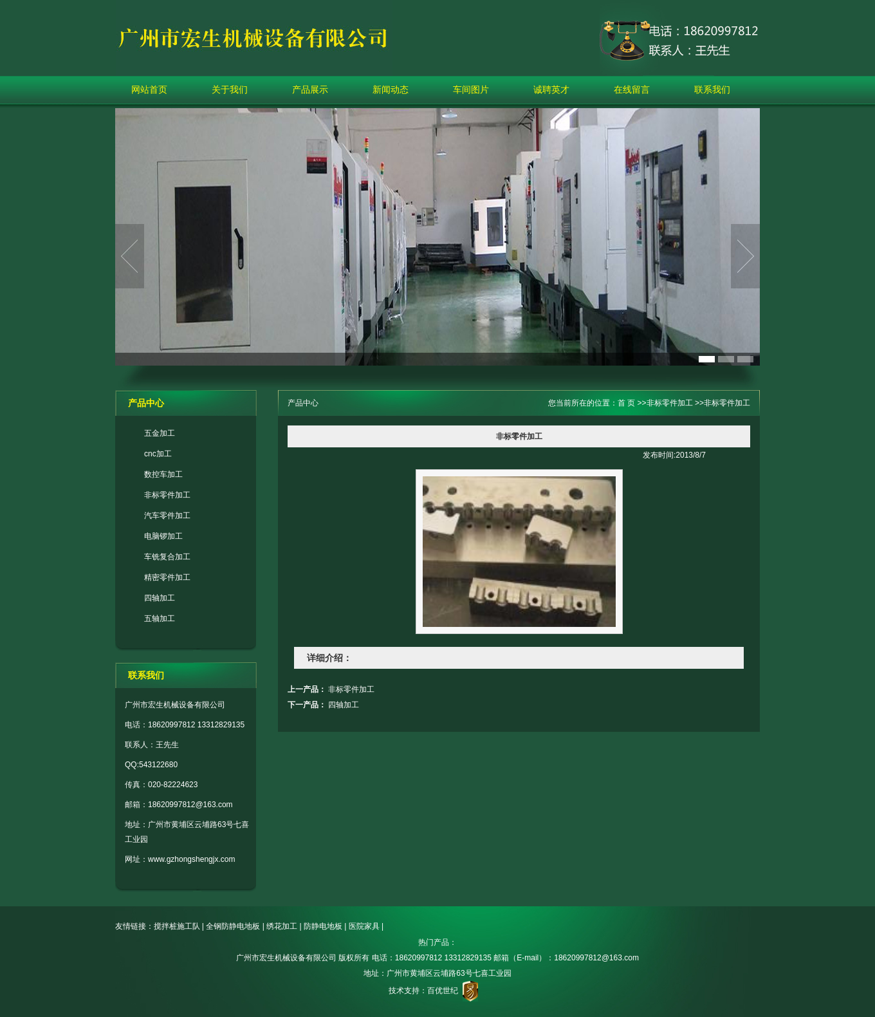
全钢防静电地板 (233, 926)
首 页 (626, 402)
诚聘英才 (551, 89)
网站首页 (149, 89)
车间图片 (471, 89)
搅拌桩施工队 (177, 926)
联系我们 (712, 89)
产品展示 (310, 89)
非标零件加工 (167, 494)
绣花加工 (281, 926)
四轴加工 (159, 597)
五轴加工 (159, 618)
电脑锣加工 (163, 536)
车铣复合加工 (167, 556)
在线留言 (632, 89)
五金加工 (159, 433)
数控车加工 (163, 474)
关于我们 (230, 89)
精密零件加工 (167, 577)
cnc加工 (158, 453)
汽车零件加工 (167, 515)
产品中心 (303, 402)
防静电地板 (323, 926)
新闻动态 (391, 89)
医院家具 (364, 926)
